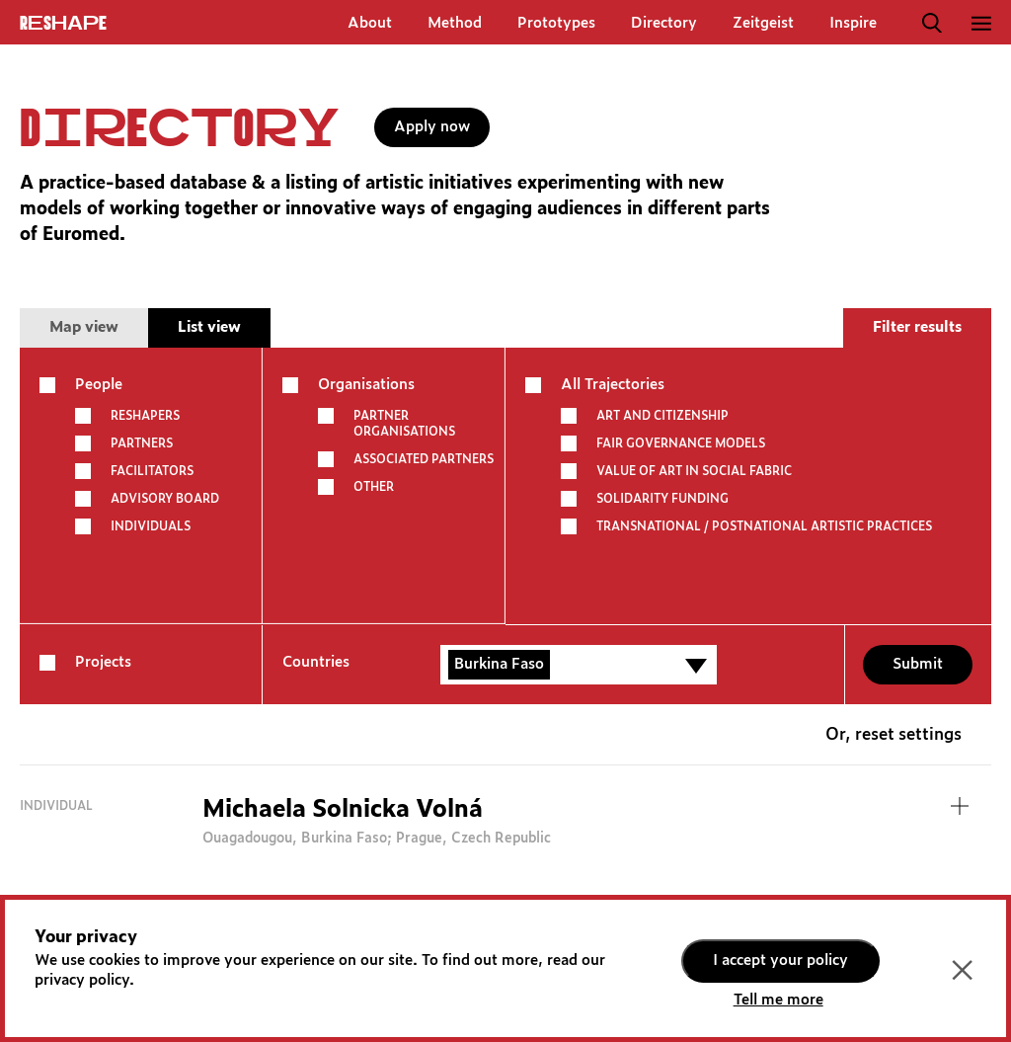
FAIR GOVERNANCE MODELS (680, 443)
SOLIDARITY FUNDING (662, 499)
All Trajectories (612, 384)
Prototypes (556, 23)
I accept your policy (780, 960)
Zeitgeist (763, 23)
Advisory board (165, 499)
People (98, 384)
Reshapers (145, 416)
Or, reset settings (893, 735)
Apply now (432, 127)
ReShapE (63, 24)
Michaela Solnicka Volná (342, 810)
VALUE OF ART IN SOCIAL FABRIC (694, 471)
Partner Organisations (404, 424)
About (370, 23)
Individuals (151, 526)
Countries (316, 662)
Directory (664, 23)
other (373, 487)
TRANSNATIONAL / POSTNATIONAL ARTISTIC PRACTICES (764, 526)
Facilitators (152, 471)
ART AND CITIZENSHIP (662, 416)
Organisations (366, 384)
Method (455, 23)
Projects (103, 662)
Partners (142, 443)
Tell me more (778, 1000)
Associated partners (423, 459)
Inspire (853, 23)
